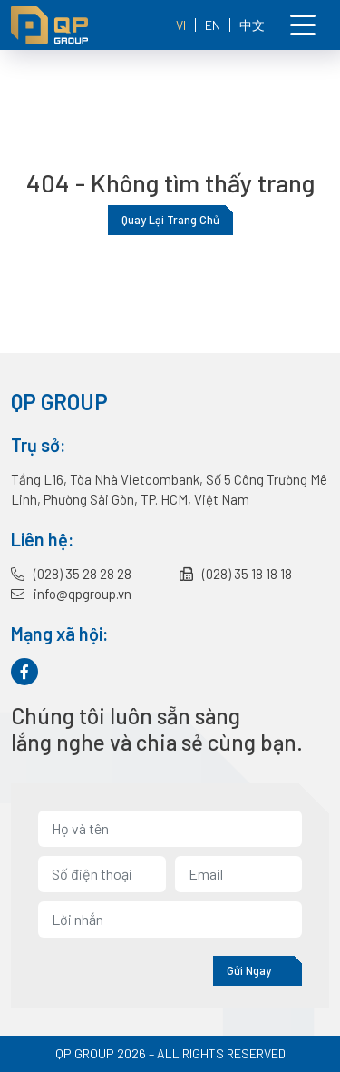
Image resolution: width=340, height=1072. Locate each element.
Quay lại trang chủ (170, 219)
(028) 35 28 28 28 (71, 574)
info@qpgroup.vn (71, 593)
